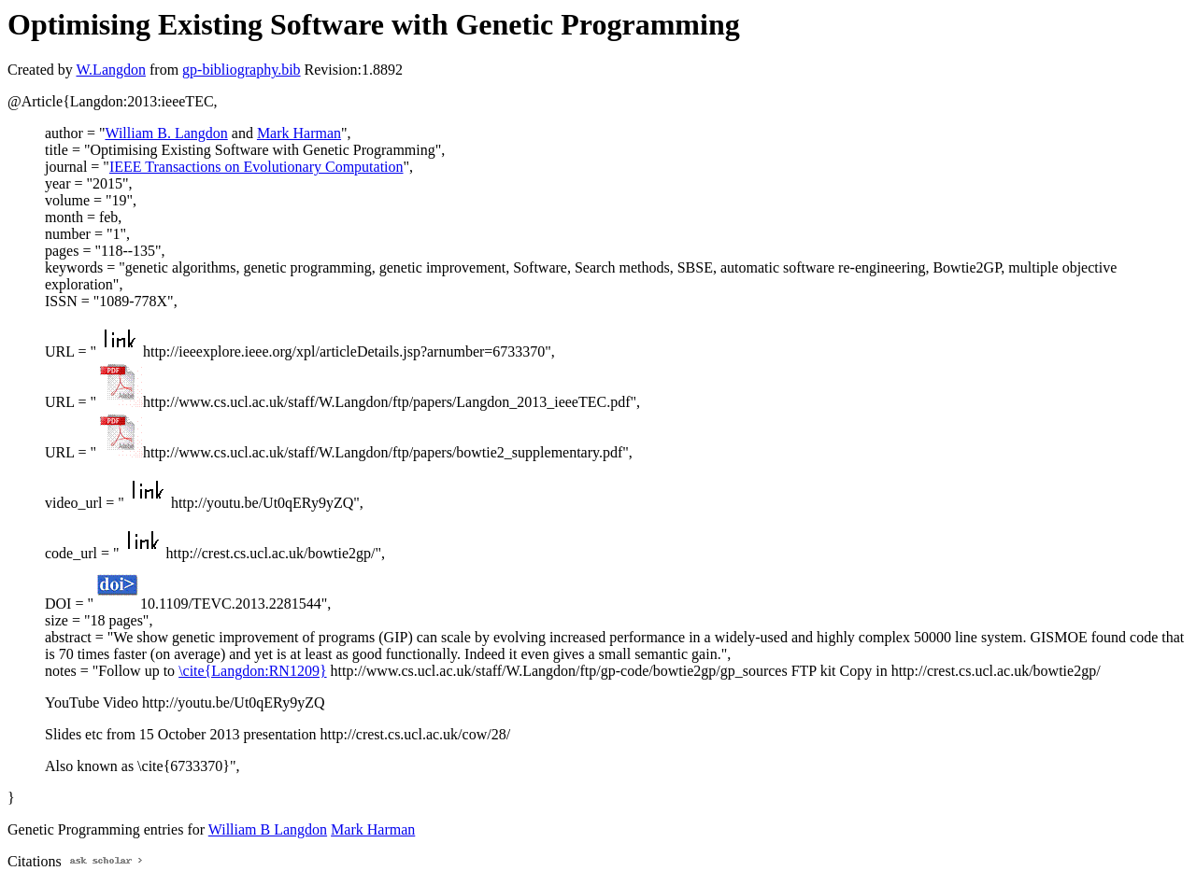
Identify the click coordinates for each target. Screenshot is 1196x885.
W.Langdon (111, 69)
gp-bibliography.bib (241, 69)
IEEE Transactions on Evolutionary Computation (256, 167)
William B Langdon (267, 829)
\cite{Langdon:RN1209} (252, 671)
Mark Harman (299, 133)
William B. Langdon (166, 133)
